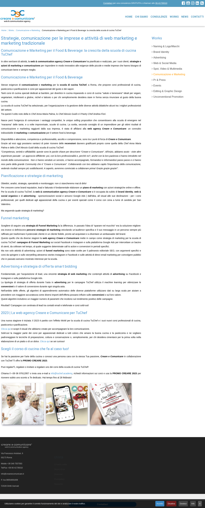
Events (157, 85)
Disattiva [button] (171, 504)
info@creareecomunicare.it (12, 474)
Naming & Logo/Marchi (166, 46)
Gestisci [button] (183, 504)
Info (193, 504)
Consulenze (159, 16)
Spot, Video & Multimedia (167, 68)
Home (128, 16)
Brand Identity (161, 52)
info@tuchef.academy (61, 373)
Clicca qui (6, 329)
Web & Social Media (164, 63)
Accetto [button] (160, 504)
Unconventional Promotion (168, 96)
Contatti (197, 16)
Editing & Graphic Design (167, 91)
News (184, 16)
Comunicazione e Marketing (169, 74)
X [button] (200, 504)
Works (174, 16)
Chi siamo (141, 16)
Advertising (159, 57)
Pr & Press (159, 80)
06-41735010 (161, 3)
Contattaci (107, 3)
